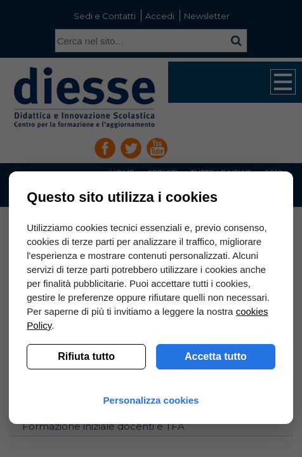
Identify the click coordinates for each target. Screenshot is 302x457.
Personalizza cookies (151, 400)
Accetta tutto (216, 356)
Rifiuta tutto (86, 356)
